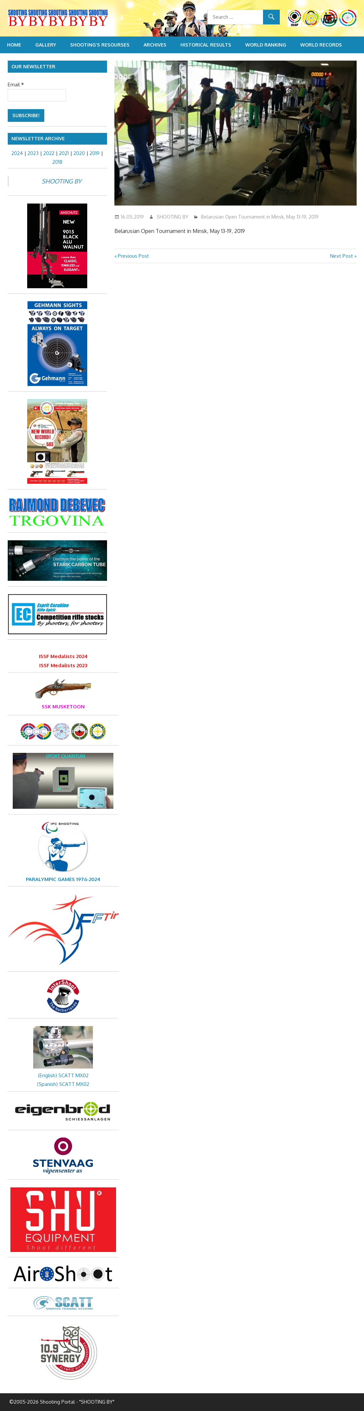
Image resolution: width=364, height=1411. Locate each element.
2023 (33, 153)
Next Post (341, 256)
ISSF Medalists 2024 (63, 656)
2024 (17, 153)
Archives (155, 45)
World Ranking (265, 45)
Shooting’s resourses (99, 45)
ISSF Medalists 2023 (63, 665)
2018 (57, 162)
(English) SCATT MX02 (63, 1075)
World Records (321, 45)
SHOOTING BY (173, 217)
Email (16, 84)
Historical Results (205, 45)
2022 (48, 153)
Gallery (45, 45)
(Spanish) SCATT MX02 (63, 1084)
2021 (64, 153)
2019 (95, 153)
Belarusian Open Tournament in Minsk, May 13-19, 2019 (260, 217)
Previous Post (133, 256)
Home (14, 45)
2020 (79, 153)
